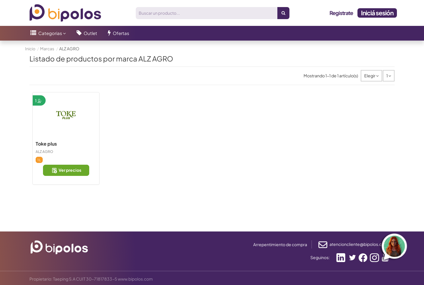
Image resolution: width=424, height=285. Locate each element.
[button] (48, 33)
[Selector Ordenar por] (371, 75)
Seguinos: (320, 257)
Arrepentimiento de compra (280, 244)
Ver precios (66, 170)
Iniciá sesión (377, 13)
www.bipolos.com (135, 278)
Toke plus (46, 144)
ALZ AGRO (44, 151)
